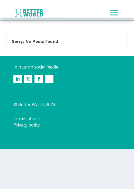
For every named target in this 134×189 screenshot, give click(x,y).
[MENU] (114, 12)
